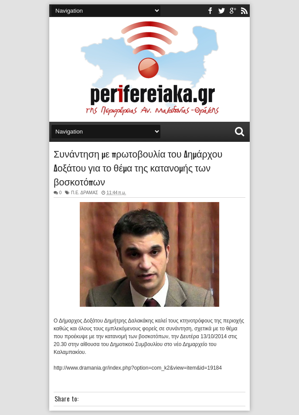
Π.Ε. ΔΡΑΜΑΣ (84, 192)
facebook (210, 10)
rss (244, 10)
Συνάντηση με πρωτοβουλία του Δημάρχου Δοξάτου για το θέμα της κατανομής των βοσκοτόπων (138, 167)
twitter (221, 10)
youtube (232, 10)
